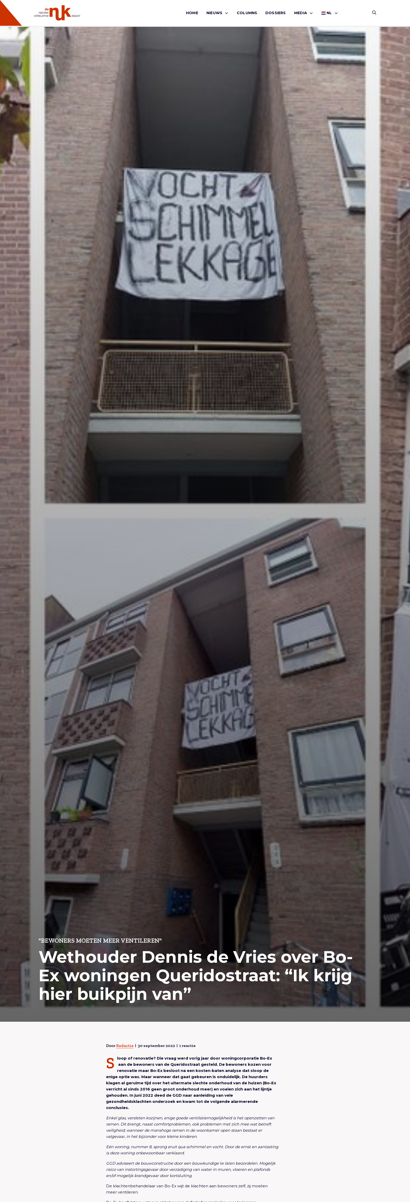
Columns (247, 13)
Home (192, 13)
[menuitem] (192, 13)
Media (300, 13)
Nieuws (214, 13)
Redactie (125, 1045)
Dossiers (275, 13)
